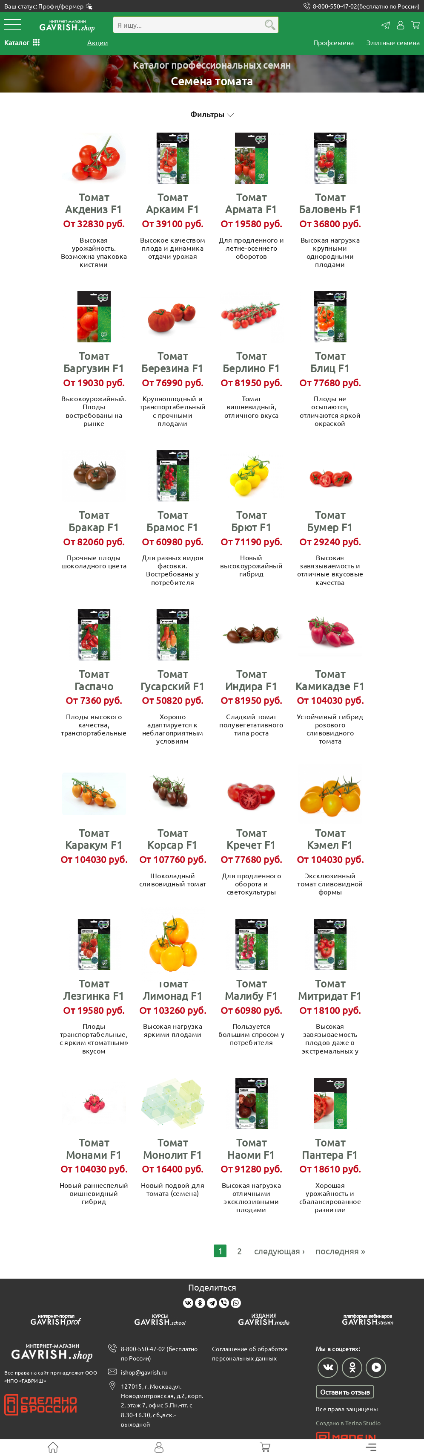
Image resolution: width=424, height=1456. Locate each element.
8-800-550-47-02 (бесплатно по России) (159, 1350)
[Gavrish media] (264, 1318)
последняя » (340, 1248)
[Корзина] (265, 1447)
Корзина (415, 25)
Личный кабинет (400, 25)
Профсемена (333, 42)
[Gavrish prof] (56, 1318)
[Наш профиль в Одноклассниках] (351, 1365)
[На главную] (53, 1447)
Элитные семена (393, 42)
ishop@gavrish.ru (144, 1370)
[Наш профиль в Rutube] (375, 1365)
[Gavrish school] (160, 1318)
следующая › (279, 1248)
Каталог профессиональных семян (212, 62)
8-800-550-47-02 (366, 6)
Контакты (385, 25)
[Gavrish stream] (368, 1318)
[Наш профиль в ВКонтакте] (328, 1365)
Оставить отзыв (345, 1389)
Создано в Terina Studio (348, 1420)
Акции (97, 42)
